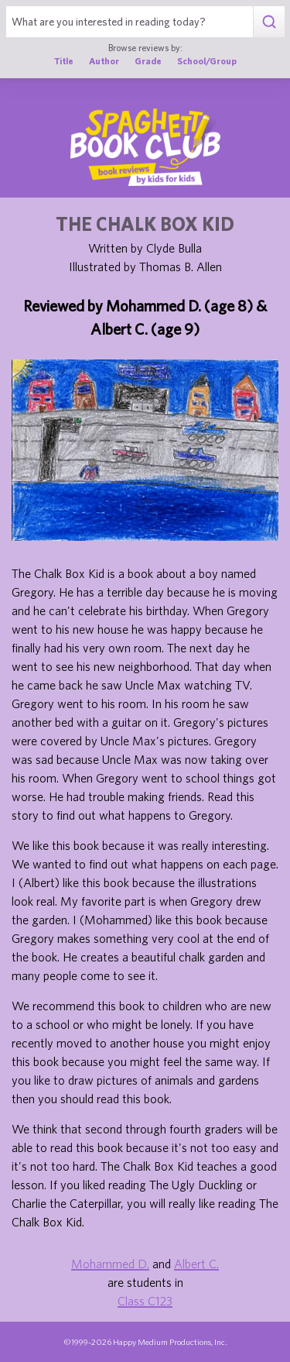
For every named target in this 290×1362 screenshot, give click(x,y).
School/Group (207, 61)
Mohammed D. (110, 1264)
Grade (148, 61)
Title (63, 61)
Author (104, 61)
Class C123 (145, 1301)
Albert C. (196, 1264)
